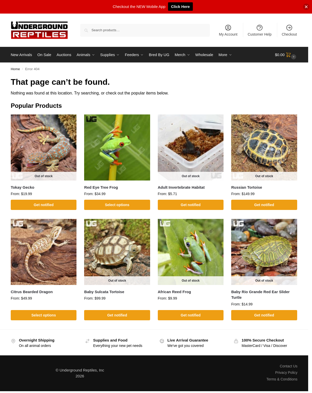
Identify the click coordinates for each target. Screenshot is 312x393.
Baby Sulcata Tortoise (104, 292)
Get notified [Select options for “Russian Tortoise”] (264, 205)
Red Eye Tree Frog (101, 187)
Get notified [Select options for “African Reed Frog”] (191, 315)
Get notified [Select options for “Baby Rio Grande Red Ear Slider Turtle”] (264, 315)
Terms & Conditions (281, 379)
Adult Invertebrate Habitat (181, 187)
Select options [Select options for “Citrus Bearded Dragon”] (43, 315)
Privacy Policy (286, 372)
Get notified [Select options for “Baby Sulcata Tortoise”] (117, 315)
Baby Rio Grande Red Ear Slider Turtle (260, 295)
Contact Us (288, 366)
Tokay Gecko (22, 187)
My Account (228, 30)
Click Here (180, 6)
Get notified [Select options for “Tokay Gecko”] (44, 205)
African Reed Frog (174, 292)
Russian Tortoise (246, 187)
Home (15, 69)
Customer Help (259, 30)
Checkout (289, 30)
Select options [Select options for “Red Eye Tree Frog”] (117, 205)
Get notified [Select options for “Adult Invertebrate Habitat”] (191, 205)
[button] (286, 54)
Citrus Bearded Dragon (32, 292)
